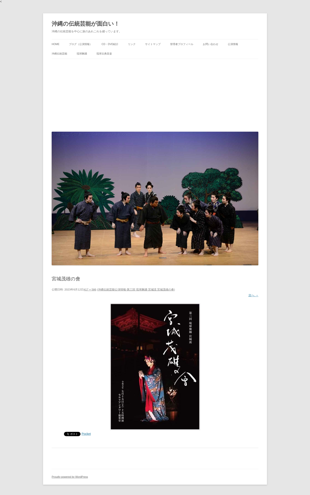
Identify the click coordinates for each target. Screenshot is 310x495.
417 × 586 (90, 289)
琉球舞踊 (82, 53)
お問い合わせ (210, 44)
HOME (55, 44)
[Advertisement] (155, 94)
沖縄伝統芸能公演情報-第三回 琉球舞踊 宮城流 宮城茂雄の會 (136, 289)
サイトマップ (153, 44)
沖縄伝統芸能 (59, 53)
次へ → (253, 295)
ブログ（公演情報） (80, 44)
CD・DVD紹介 (110, 44)
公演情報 (233, 44)
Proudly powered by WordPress (70, 476)
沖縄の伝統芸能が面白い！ (85, 23)
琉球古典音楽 (104, 53)
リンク (132, 44)
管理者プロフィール (181, 44)
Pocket (86, 434)
